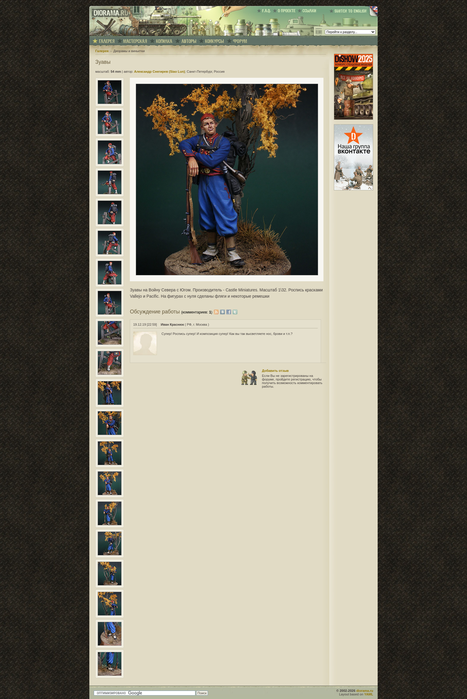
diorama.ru (364, 690)
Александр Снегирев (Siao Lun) (159, 71)
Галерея (101, 51)
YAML (368, 694)
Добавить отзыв (275, 370)
